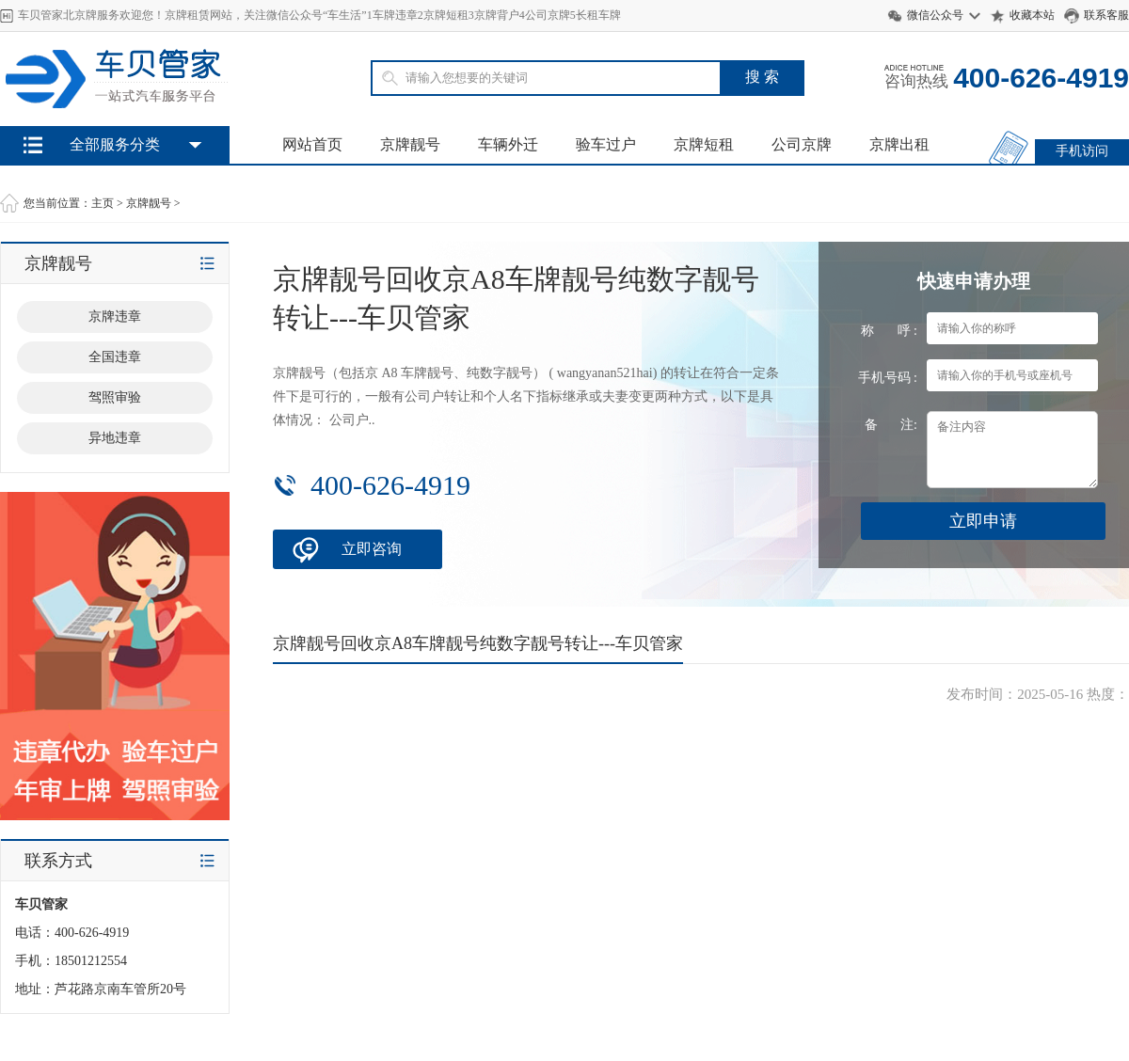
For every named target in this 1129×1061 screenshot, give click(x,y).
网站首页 (312, 144)
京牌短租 (704, 144)
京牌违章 (114, 316)
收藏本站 (1032, 15)
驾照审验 (114, 397)
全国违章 (114, 357)
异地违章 (114, 438)
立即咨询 (372, 549)
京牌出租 (899, 144)
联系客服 (1106, 15)
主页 (102, 203)
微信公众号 (935, 15)
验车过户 (606, 144)
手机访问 (1082, 151)
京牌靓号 (410, 144)
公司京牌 (801, 144)
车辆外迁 (508, 144)
